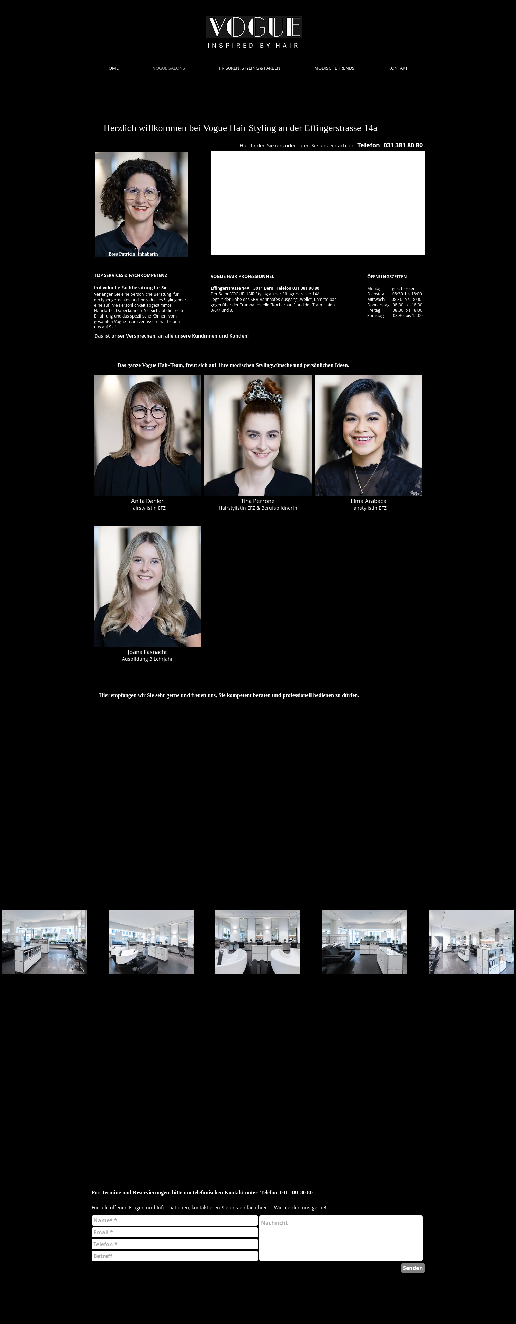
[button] (147, 449)
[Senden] (413, 1268)
